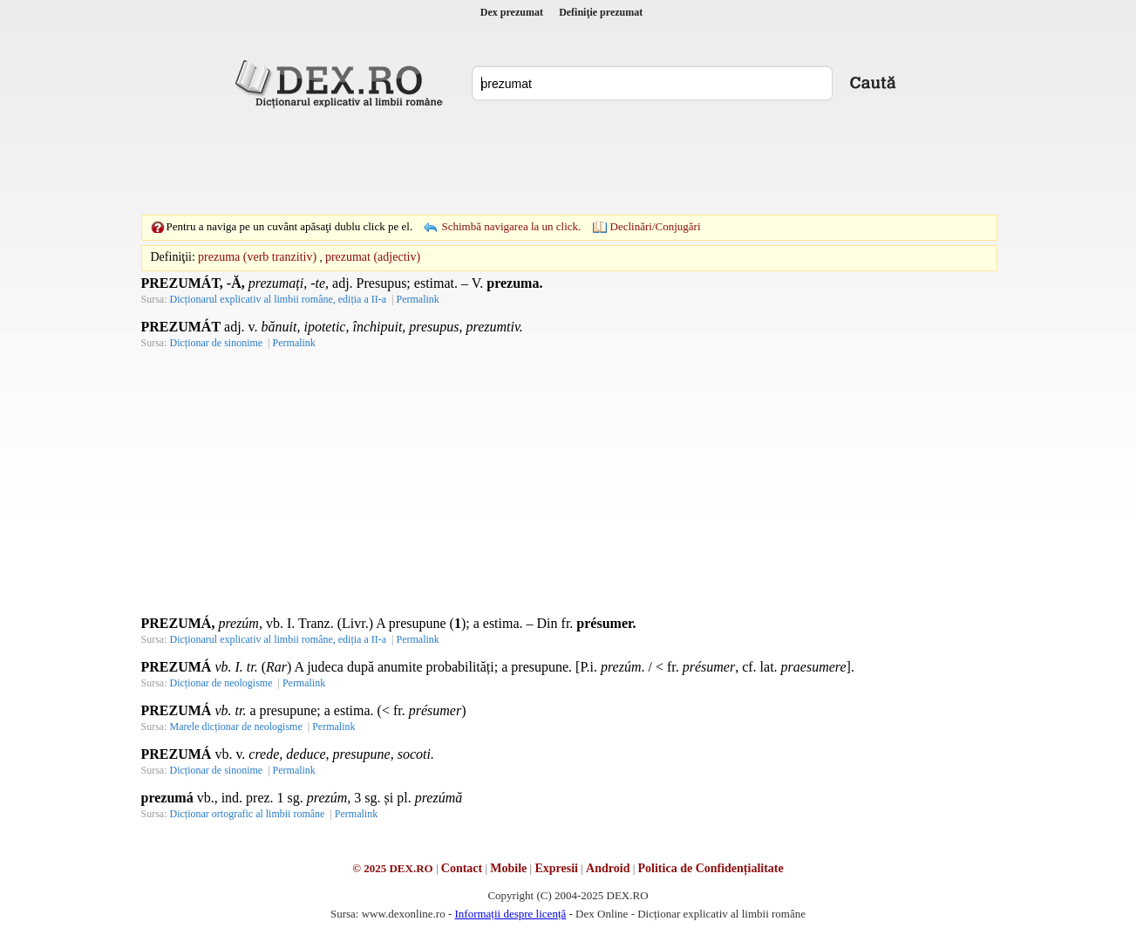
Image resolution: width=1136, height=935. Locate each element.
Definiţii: (173, 256)
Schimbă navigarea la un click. (511, 226)
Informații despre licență (510, 913)
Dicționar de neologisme (221, 683)
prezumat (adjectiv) (372, 256)
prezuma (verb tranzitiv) (257, 256)
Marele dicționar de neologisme (236, 726)
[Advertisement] (568, 161)
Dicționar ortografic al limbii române (247, 814)
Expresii (556, 868)
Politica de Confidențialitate (711, 868)
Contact (461, 868)
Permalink (417, 299)
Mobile (508, 868)
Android (607, 868)
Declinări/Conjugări (655, 226)
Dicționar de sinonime (216, 343)
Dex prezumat (511, 12)
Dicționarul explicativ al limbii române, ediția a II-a (278, 299)
